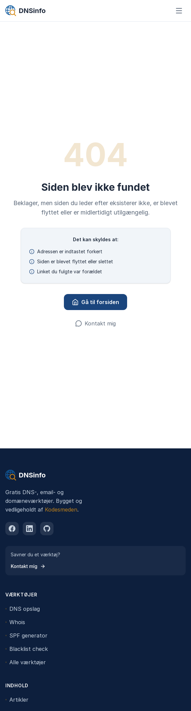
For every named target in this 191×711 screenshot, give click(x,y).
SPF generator (26, 635)
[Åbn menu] (179, 10)
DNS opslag (22, 608)
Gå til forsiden (95, 302)
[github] (47, 528)
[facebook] (12, 528)
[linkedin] (29, 528)
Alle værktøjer (25, 662)
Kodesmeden (61, 509)
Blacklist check (26, 649)
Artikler (16, 699)
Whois (15, 622)
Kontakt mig (95, 323)
